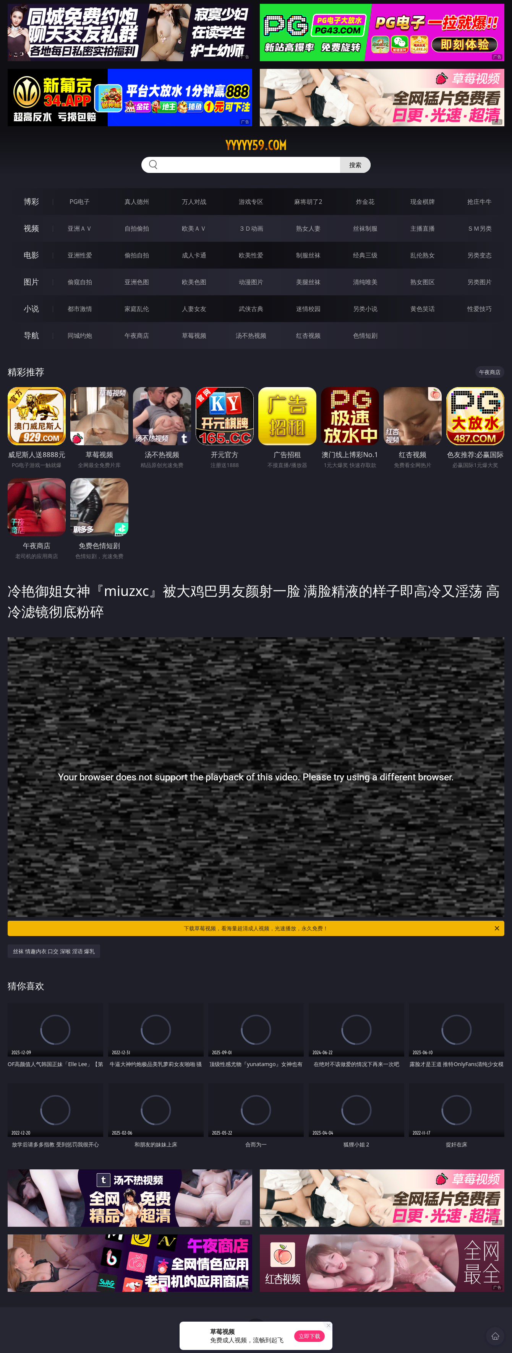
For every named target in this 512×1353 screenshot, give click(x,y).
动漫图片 (251, 282)
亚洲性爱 (80, 255)
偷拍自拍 (137, 255)
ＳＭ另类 (479, 228)
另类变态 (479, 255)
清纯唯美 (365, 282)
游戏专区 (251, 201)
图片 (31, 282)
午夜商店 (137, 335)
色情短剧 (365, 335)
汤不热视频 (251, 335)
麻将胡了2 (308, 201)
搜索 (355, 165)
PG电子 (80, 201)
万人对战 (194, 201)
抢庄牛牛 (479, 201)
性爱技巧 (479, 308)
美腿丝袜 (308, 282)
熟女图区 (422, 282)
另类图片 (479, 282)
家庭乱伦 (137, 308)
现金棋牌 (422, 201)
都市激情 (80, 308)
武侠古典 (251, 308)
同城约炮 (80, 335)
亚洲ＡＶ (80, 228)
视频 (31, 228)
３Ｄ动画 (251, 228)
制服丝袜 (308, 255)
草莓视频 (194, 335)
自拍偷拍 (137, 228)
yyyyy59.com (256, 145)
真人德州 (137, 201)
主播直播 (422, 228)
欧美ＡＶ (194, 228)
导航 (31, 335)
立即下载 (309, 1336)
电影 (31, 255)
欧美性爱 (251, 255)
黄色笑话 (422, 308)
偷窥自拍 (80, 282)
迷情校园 (308, 308)
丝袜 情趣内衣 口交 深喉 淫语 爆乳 (54, 951)
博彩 (31, 201)
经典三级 (365, 255)
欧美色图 (194, 282)
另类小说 (365, 308)
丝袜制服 (365, 228)
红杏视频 (308, 335)
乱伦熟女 (422, 255)
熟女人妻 (308, 228)
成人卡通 (194, 255)
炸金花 (365, 201)
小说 (31, 308)
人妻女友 (194, 308)
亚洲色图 (137, 282)
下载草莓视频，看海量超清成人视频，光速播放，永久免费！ (342, 928)
